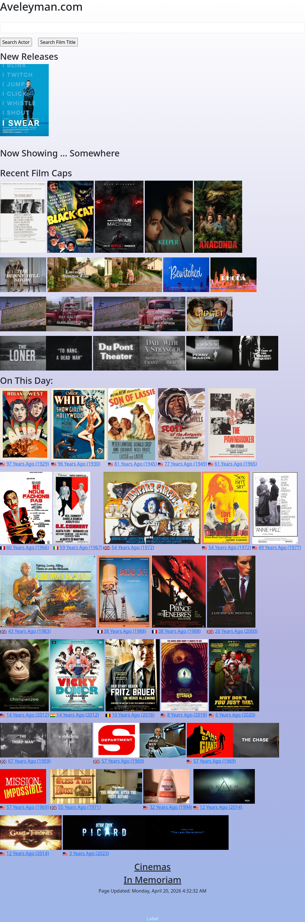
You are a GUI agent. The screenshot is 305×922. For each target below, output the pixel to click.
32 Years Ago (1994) (171, 807)
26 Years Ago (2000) (236, 631)
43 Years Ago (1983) (29, 631)
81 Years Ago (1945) (135, 464)
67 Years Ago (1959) (29, 761)
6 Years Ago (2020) (235, 715)
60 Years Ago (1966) (27, 547)
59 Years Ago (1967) (81, 547)
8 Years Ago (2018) (187, 715)
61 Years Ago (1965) (235, 464)
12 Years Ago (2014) (221, 807)
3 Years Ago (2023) (89, 853)
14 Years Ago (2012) (27, 715)
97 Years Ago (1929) (27, 464)
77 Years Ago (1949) (185, 464)
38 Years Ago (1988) (125, 631)
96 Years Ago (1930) (79, 464)
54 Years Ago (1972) (133, 547)
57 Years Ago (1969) (122, 761)
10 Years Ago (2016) (133, 715)
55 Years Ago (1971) (79, 807)
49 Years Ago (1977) (280, 547)
